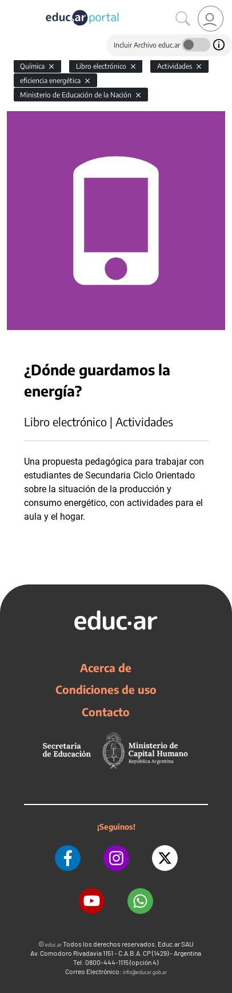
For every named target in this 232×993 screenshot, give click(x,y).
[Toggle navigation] (10, 6)
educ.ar (53, 944)
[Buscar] (183, 19)
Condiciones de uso (106, 689)
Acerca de (105, 667)
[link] (210, 19)
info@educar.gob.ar (145, 972)
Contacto (106, 712)
